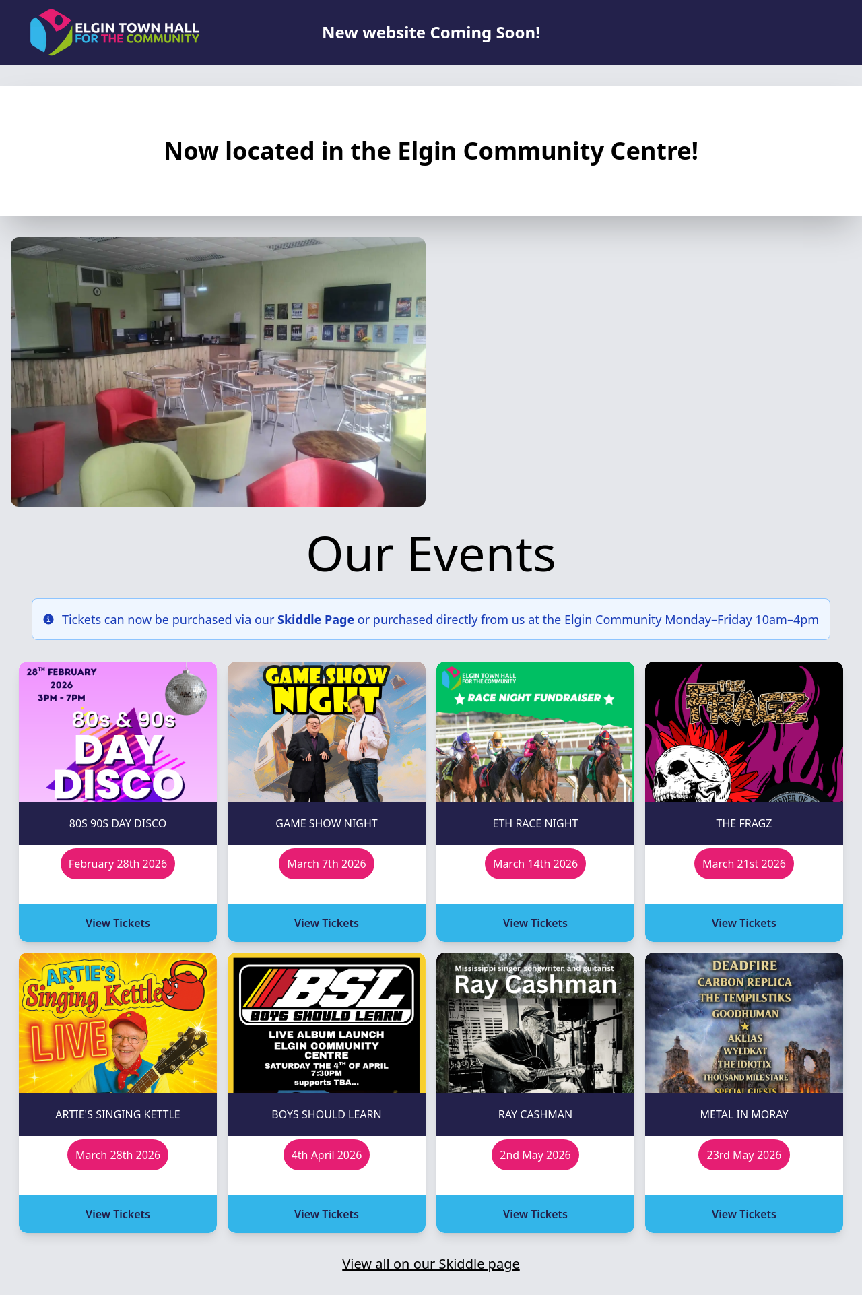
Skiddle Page (315, 619)
